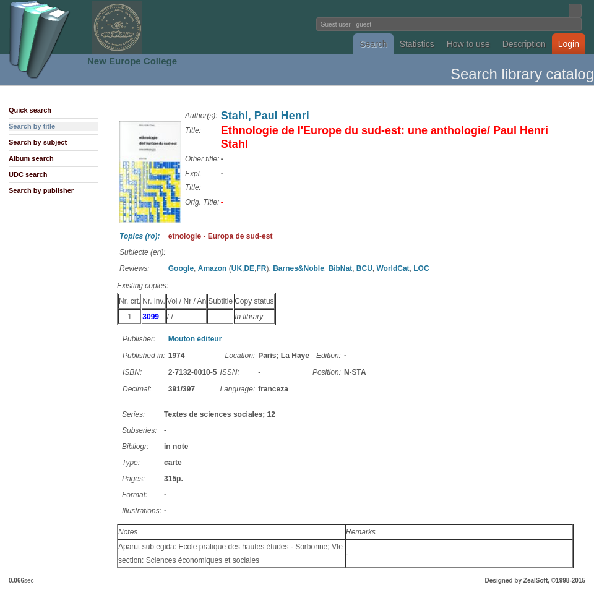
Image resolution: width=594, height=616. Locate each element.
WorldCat (393, 268)
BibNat (340, 268)
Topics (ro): (139, 236)
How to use (468, 44)
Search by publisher (41, 190)
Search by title (32, 126)
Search (373, 44)
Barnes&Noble (298, 268)
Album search (31, 158)
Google (181, 268)
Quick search (30, 110)
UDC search (28, 174)
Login (568, 44)
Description (524, 44)
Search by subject (38, 142)
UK (236, 268)
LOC (421, 268)
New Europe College (132, 61)
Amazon (212, 268)
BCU (364, 268)
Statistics (417, 44)
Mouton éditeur (195, 339)
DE (249, 268)
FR (261, 268)
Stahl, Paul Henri (265, 115)
